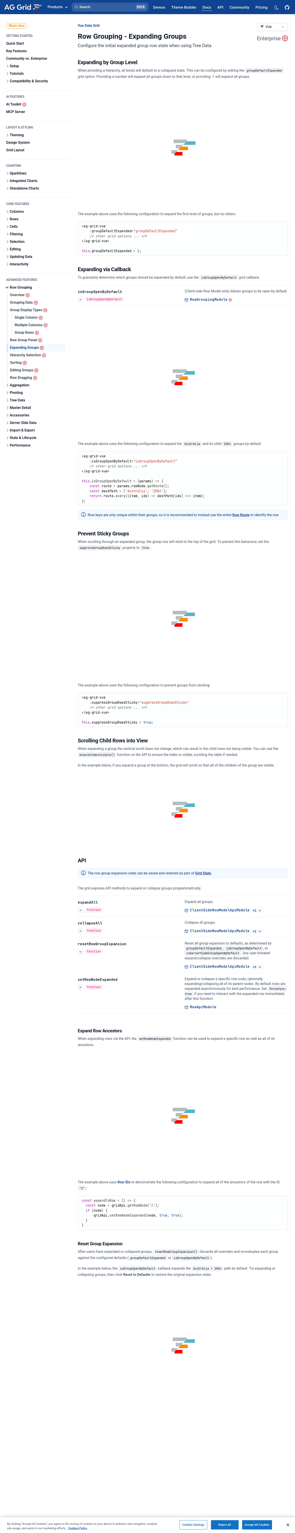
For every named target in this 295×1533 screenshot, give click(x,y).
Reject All (224, 1524)
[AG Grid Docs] (206, 7)
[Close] (288, 1525)
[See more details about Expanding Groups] (80, 910)
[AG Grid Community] (239, 7)
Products (57, 7)
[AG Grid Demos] (159, 7)
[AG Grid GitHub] (287, 7)
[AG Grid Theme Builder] (183, 7)
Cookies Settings (193, 1524)
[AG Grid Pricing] (261, 7)
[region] (147, 1525)
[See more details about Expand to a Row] (80, 987)
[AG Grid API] (220, 7)
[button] (110, 7)
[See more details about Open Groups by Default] (80, 299)
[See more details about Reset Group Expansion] (80, 951)
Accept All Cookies (257, 1524)
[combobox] (272, 27)
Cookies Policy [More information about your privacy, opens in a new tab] (77, 1528)
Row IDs (123, 1182)
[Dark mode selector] (276, 7)
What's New (17, 25)
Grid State (203, 873)
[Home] (23, 7)
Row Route (240, 515)
